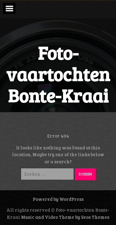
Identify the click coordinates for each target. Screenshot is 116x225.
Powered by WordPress (58, 199)
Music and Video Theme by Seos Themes (65, 217)
